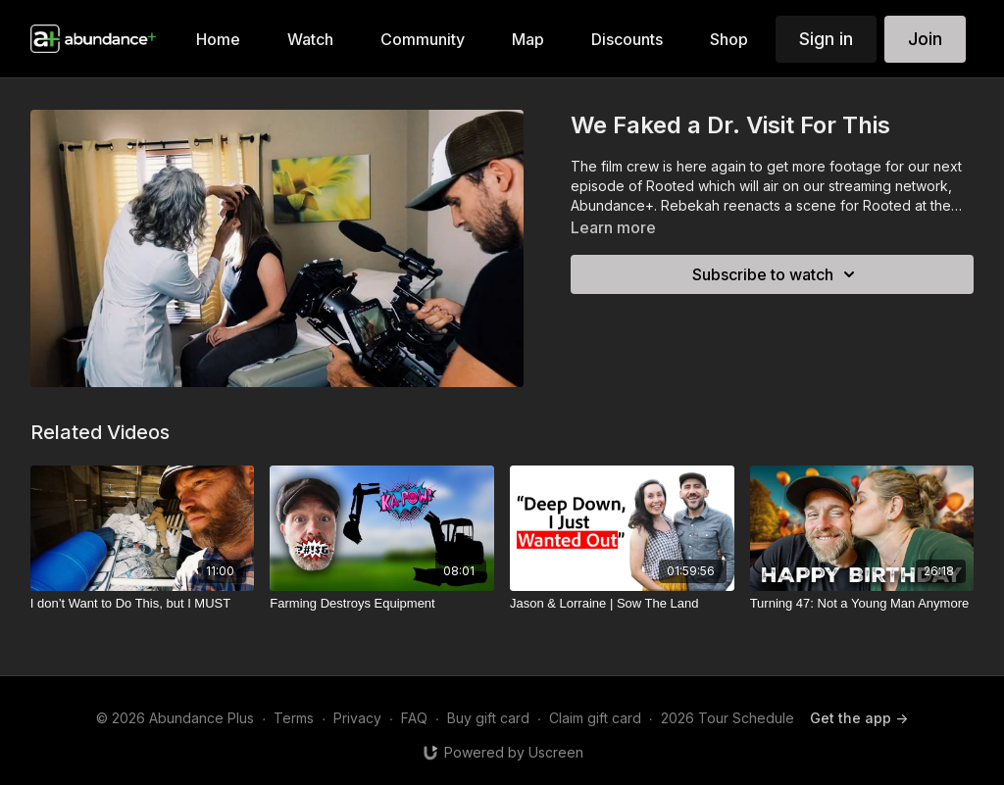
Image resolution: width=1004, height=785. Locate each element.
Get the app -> (859, 718)
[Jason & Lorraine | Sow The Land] (622, 603)
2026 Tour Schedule (727, 718)
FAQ (414, 718)
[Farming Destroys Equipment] (382, 603)
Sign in (826, 38)
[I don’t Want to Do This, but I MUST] (142, 603)
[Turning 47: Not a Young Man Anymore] (862, 603)
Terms (294, 718)
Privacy (357, 718)
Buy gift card (488, 718)
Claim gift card (595, 718)
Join (925, 38)
